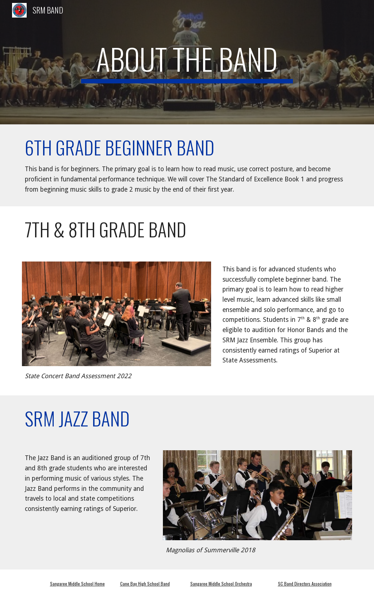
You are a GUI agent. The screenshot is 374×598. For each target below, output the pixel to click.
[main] (186, 62)
